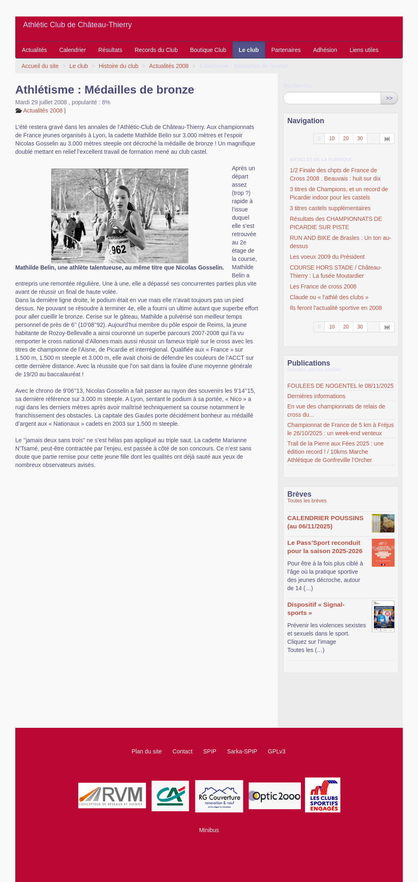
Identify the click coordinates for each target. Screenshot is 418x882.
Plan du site (147, 751)
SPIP (209, 751)
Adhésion (325, 50)
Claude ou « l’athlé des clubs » (329, 297)
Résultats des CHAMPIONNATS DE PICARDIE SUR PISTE (336, 223)
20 (346, 138)
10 (331, 138)
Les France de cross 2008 (323, 286)
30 (360, 138)
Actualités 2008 (169, 66)
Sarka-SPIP (242, 751)
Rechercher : (299, 85)
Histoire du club (119, 66)
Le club (249, 50)
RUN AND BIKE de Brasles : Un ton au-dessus (340, 242)
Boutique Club (208, 50)
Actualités (34, 50)
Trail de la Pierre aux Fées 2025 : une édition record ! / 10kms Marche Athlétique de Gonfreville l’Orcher (335, 451)
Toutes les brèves (306, 501)
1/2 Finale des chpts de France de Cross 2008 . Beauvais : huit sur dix (335, 174)
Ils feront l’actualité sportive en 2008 (336, 308)
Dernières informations (316, 396)
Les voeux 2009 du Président (327, 256)
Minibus (209, 830)
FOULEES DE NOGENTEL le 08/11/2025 (340, 385)
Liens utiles (364, 50)
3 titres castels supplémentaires (330, 208)
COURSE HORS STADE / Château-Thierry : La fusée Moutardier (336, 271)
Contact (183, 751)
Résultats (110, 50)
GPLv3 (277, 751)
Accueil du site (40, 66)
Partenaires (286, 50)
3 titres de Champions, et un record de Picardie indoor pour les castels (339, 193)
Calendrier (72, 50)
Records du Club (156, 50)
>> (389, 98)
